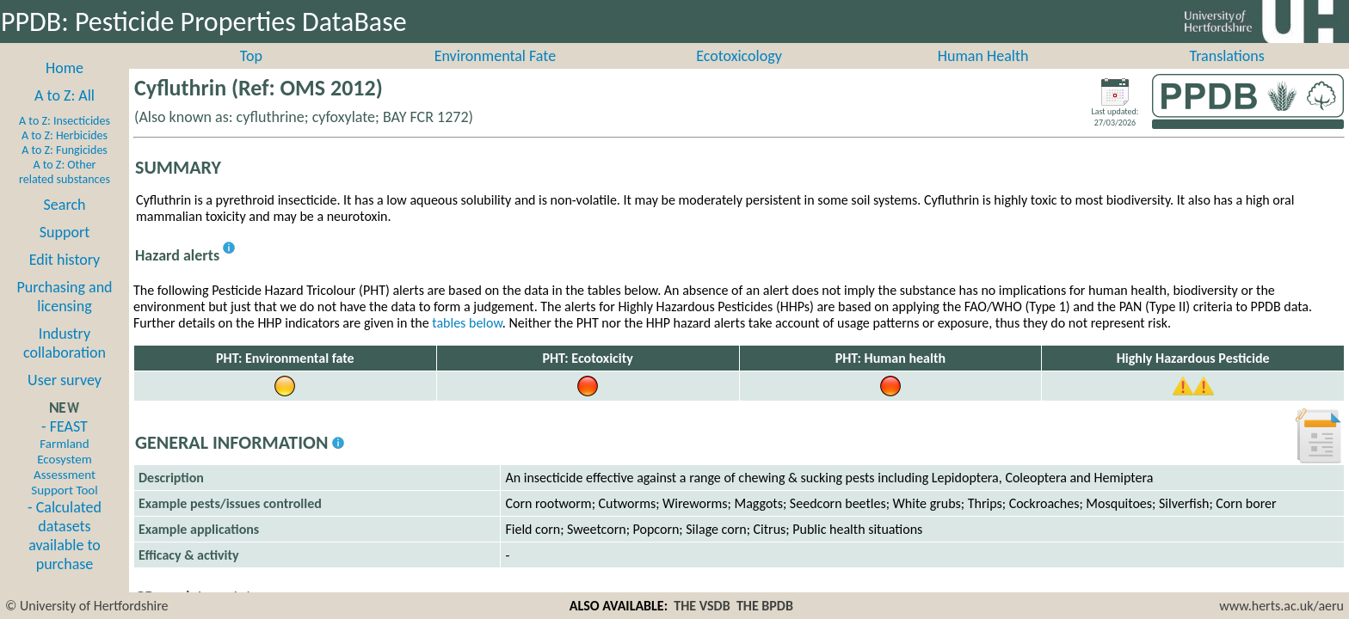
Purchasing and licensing (64, 315)
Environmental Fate (495, 74)
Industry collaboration (64, 362)
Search (65, 223)
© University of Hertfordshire (87, 606)
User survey (65, 398)
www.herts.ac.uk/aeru (1281, 606)
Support (64, 251)
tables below (467, 342)
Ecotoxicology (739, 74)
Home (64, 86)
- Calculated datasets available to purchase (65, 554)
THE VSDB (702, 606)
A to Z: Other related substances (64, 190)
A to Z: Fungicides (65, 169)
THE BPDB (764, 606)
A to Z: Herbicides (65, 154)
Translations (1227, 74)
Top (251, 74)
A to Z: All (64, 114)
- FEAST (64, 476)
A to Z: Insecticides (64, 139)
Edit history (65, 278)
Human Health (983, 74)
